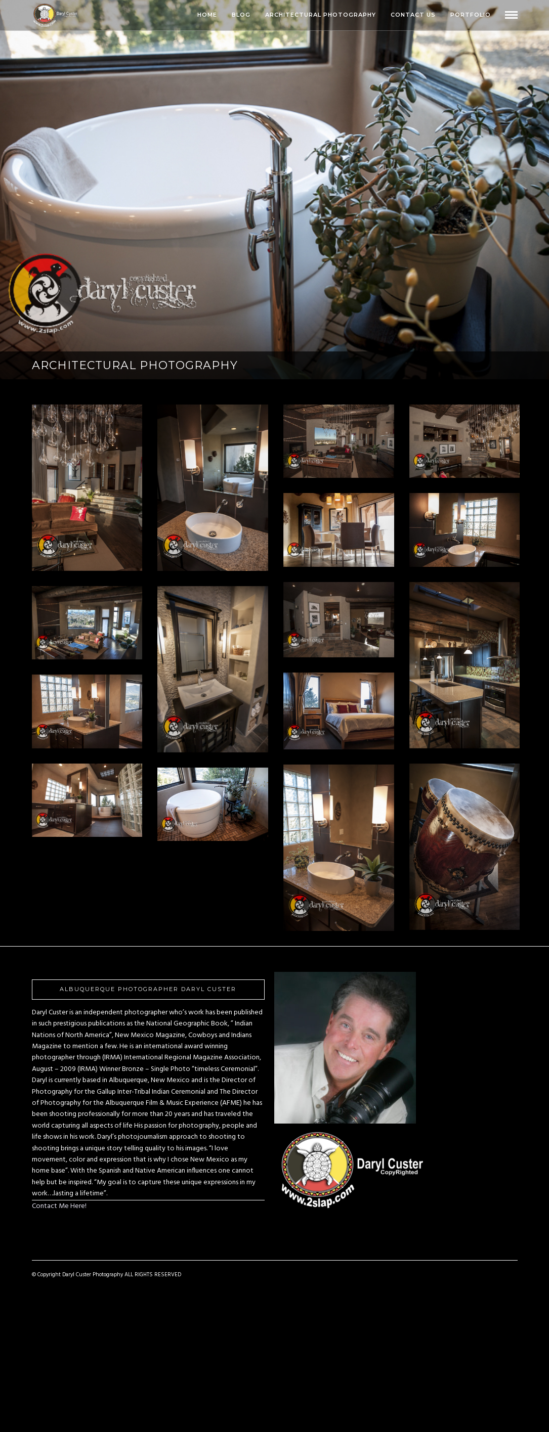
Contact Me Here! (59, 1206)
